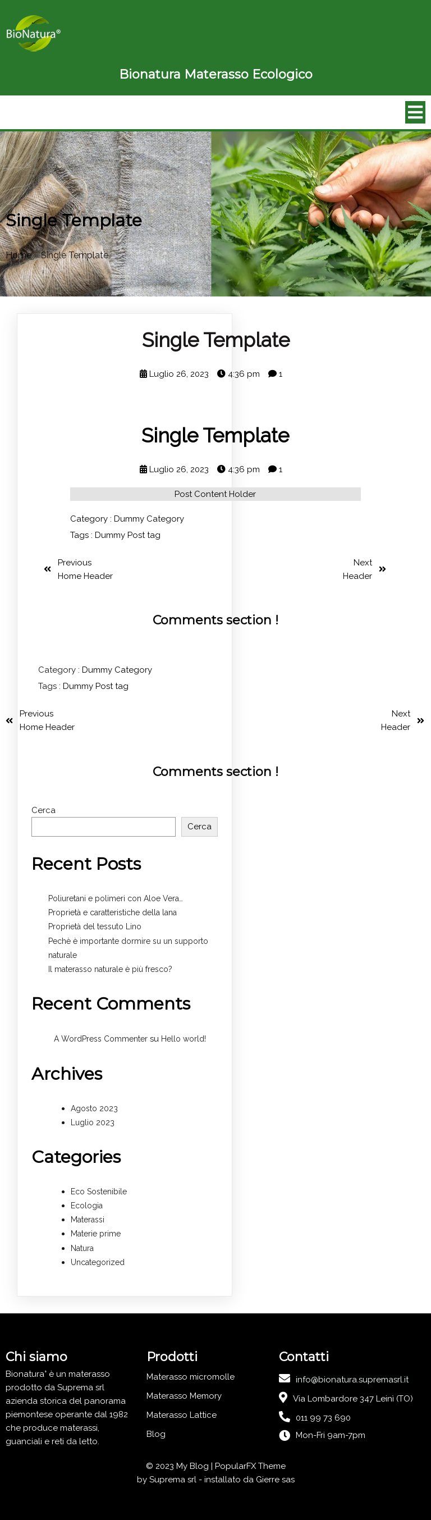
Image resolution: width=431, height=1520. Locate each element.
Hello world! (183, 1038)
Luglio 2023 (92, 1122)
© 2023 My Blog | (180, 1466)
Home (18, 255)
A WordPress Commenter (101, 1038)
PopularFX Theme (250, 1466)
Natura (82, 1248)
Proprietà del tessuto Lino (94, 926)
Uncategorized (98, 1262)
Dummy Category (149, 519)
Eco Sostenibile (99, 1191)
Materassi (87, 1219)
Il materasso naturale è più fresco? (110, 969)
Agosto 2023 (94, 1108)
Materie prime (96, 1233)
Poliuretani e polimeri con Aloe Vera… (115, 898)
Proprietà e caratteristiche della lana (112, 912)
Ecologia (87, 1205)
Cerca (43, 810)
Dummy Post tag (128, 535)
